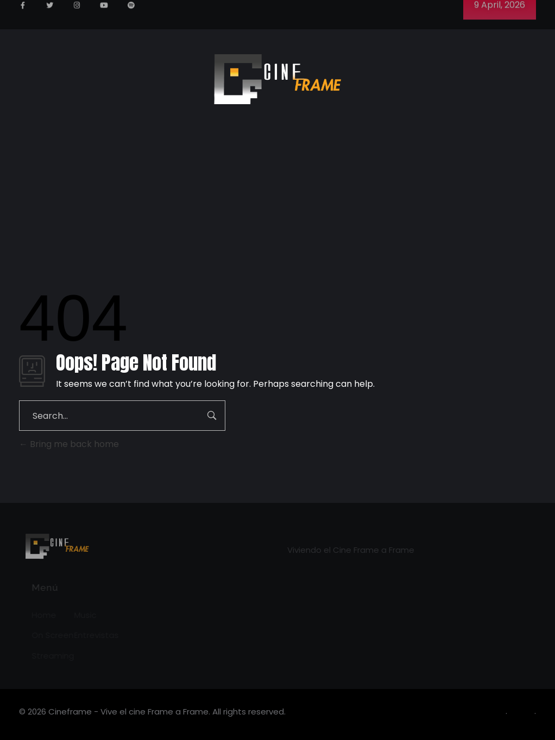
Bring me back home (69, 444)
